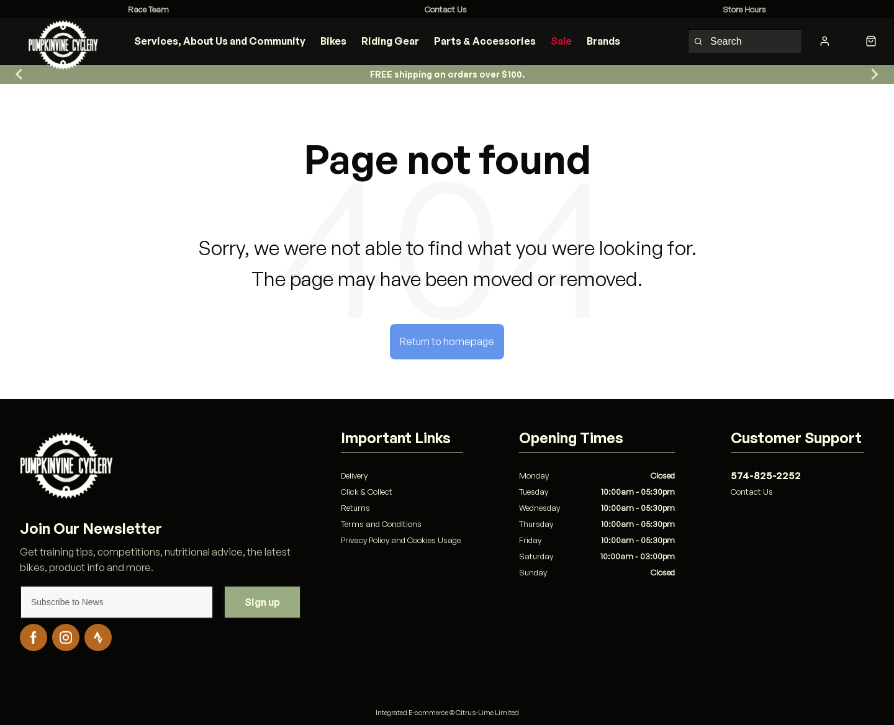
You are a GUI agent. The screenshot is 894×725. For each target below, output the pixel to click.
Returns (355, 508)
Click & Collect (366, 492)
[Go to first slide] (874, 74)
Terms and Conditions (381, 524)
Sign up (262, 602)
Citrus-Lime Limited (487, 712)
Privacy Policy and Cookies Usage (401, 540)
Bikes (333, 41)
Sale (561, 41)
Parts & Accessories (485, 41)
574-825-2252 (766, 475)
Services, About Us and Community (219, 41)
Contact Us (752, 492)
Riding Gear (390, 41)
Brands (603, 41)
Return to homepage (447, 341)
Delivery (354, 475)
